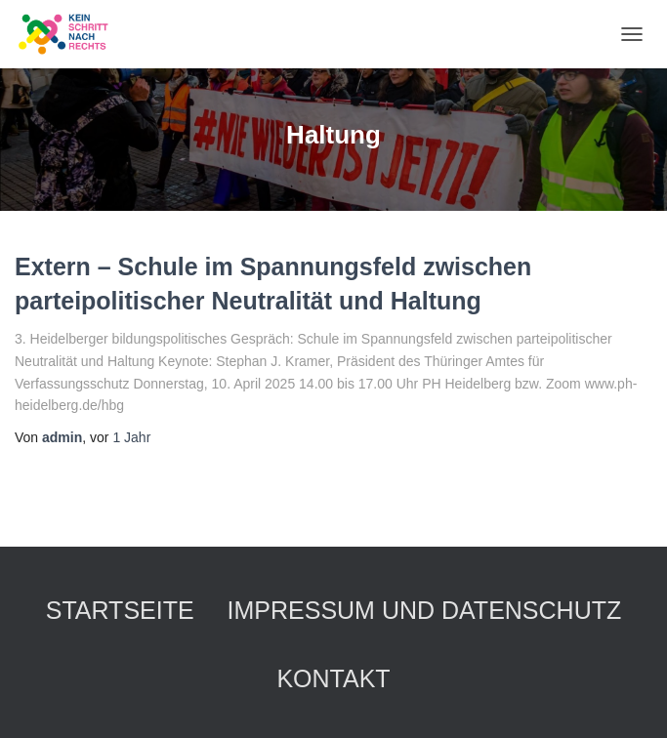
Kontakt (333, 678)
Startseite (120, 610)
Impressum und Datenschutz (425, 610)
